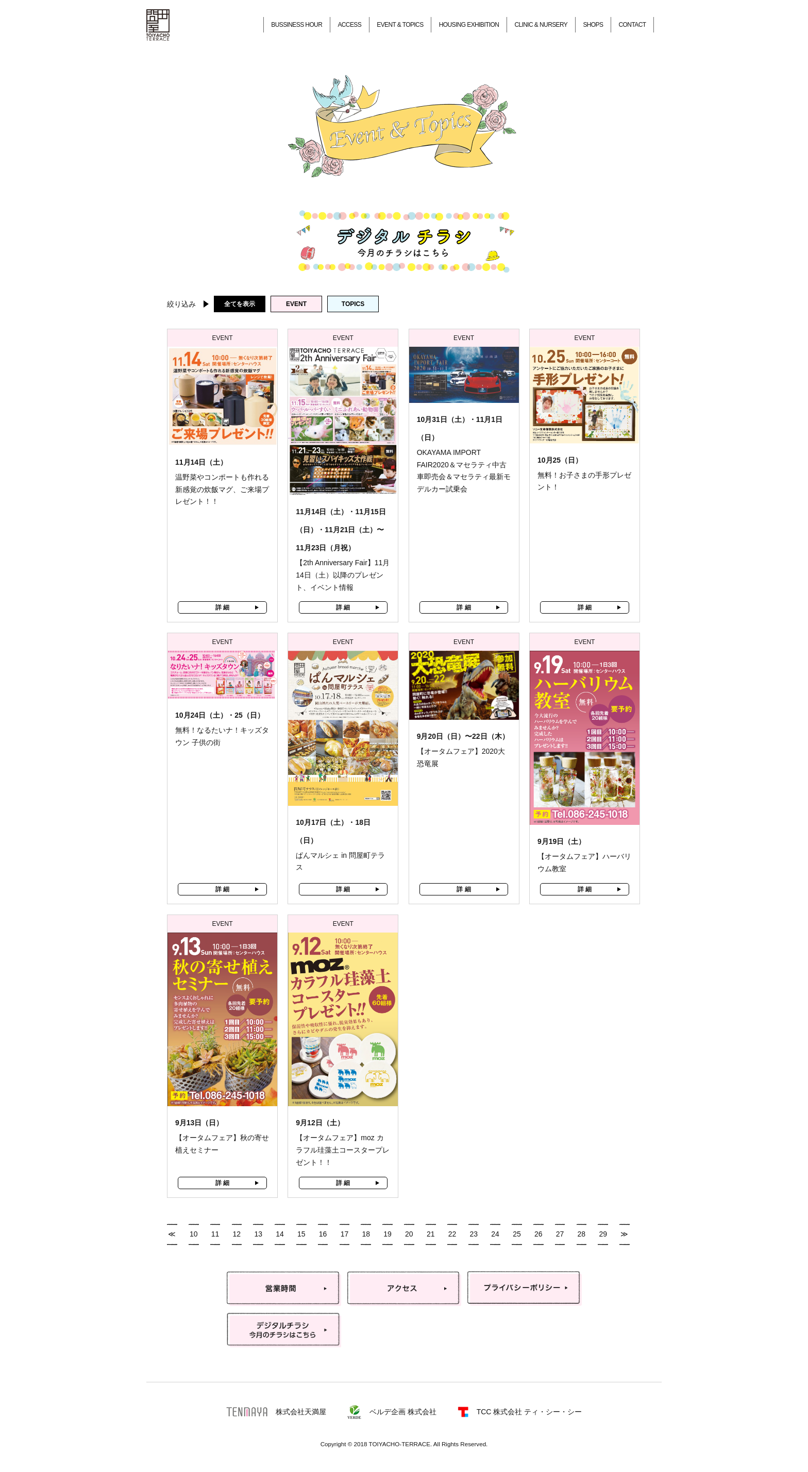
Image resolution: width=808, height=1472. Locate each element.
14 (280, 1234)
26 (538, 1234)
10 (194, 1234)
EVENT (296, 304)
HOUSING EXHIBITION (469, 24)
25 (517, 1234)
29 (603, 1234)
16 (323, 1234)
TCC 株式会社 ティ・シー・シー (519, 1412)
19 (387, 1234)
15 (301, 1234)
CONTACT (632, 24)
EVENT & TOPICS (400, 24)
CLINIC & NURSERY (540, 24)
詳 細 (222, 607)
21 (431, 1234)
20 (409, 1234)
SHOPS (593, 24)
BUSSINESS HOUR (296, 24)
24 (495, 1234)
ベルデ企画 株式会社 (391, 1412)
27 (560, 1234)
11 (215, 1234)
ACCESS (349, 24)
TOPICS (353, 304)
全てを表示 (239, 304)
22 (452, 1234)
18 (366, 1234)
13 (258, 1234)
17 (345, 1234)
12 (237, 1234)
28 (582, 1234)
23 (474, 1234)
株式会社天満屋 (276, 1411)
